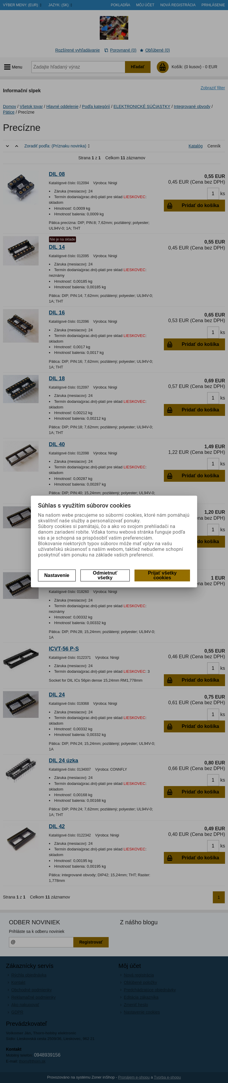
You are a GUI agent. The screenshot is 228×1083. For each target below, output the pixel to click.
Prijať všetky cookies (162, 575)
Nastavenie (56, 575)
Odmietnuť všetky (105, 575)
